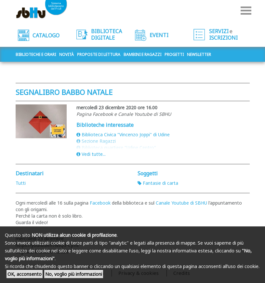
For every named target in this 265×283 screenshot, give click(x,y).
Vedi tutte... (91, 154)
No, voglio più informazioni (73, 274)
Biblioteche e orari (36, 54)
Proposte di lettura (98, 54)
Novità (66, 54)
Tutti (21, 183)
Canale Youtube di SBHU (181, 203)
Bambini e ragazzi (142, 54)
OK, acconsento (24, 274)
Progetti (174, 54)
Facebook (101, 203)
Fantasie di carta (158, 183)
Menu (246, 11)
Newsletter (199, 54)
